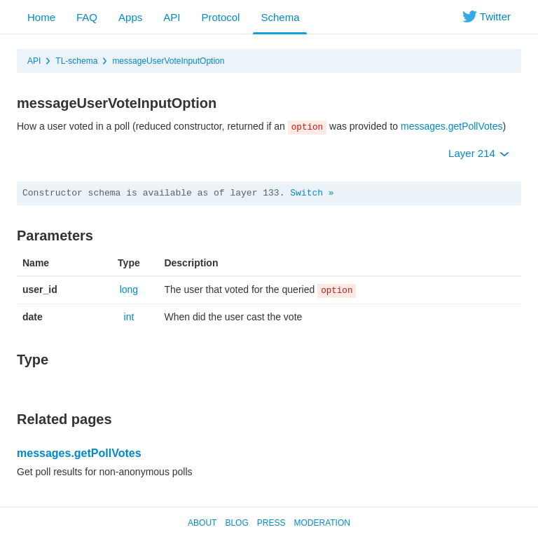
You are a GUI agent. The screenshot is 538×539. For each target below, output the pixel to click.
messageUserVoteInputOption (168, 61)
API (171, 17)
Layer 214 (478, 153)
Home (41, 17)
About (202, 523)
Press (271, 523)
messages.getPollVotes (452, 126)
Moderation (322, 523)
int (129, 316)
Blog (236, 523)
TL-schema (76, 61)
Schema (280, 17)
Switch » (311, 193)
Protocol (220, 17)
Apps (130, 17)
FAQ (86, 17)
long (129, 289)
